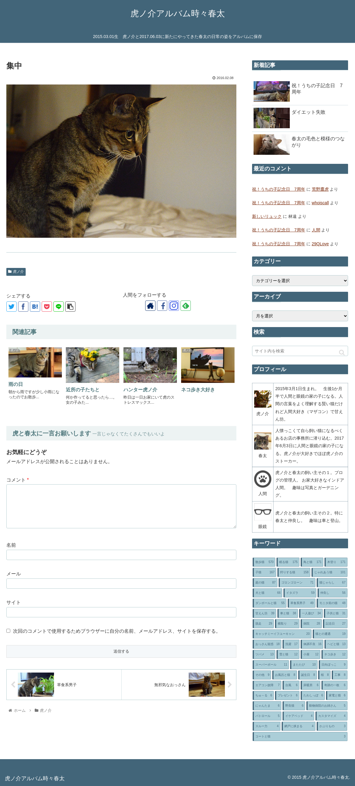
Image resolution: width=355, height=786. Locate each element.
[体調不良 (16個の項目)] (312, 644)
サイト (13, 602)
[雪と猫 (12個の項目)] (288, 654)
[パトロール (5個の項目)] (267, 716)
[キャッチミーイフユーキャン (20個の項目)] (282, 633)
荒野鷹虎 (320, 189)
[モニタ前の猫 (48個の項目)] (332, 603)
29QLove (320, 243)
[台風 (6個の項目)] (291, 685)
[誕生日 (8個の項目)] (307, 674)
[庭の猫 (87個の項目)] (265, 582)
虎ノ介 (16, 271)
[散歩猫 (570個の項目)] (264, 562)
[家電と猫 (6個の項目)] (336, 695)
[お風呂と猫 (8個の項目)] (284, 674)
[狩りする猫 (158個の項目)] (293, 572)
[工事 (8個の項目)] (339, 674)
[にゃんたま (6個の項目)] (267, 705)
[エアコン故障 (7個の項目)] (267, 685)
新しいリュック (267, 216)
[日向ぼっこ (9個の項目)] (333, 664)
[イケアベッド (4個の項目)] (298, 716)
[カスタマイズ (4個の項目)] (331, 716)
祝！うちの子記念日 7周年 (278, 189)
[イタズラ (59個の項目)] (299, 592)
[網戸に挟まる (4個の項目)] (298, 726)
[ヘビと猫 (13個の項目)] (336, 644)
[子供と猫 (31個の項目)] (335, 613)
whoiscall (320, 202)
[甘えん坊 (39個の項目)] (264, 613)
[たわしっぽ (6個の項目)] (313, 695)
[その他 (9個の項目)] (262, 674)
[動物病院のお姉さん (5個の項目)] (326, 705)
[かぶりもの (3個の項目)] (332, 726)
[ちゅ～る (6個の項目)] (263, 695)
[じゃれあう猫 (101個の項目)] (329, 572)
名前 (11, 545)
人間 (316, 230)
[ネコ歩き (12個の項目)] (334, 654)
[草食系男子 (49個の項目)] (301, 603)
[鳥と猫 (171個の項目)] (312, 562)
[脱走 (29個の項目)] (263, 623)
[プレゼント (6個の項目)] (287, 695)
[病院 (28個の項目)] (311, 623)
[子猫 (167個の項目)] (265, 572)
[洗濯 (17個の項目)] (291, 644)
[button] (342, 352)
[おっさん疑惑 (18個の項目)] (267, 644)
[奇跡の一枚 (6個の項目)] (334, 685)
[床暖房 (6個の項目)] (310, 685)
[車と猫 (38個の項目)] (287, 613)
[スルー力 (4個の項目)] (266, 726)
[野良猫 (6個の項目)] (294, 705)
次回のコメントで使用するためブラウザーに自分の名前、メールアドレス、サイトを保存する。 (117, 631)
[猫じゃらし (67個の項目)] (332, 582)
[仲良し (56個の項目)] (332, 592)
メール (13, 573)
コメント (17, 479)
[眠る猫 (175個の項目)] (288, 562)
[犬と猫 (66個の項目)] (268, 592)
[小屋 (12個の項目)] (310, 654)
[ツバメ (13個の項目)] (264, 654)
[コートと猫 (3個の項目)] (300, 736)
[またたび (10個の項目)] (303, 664)
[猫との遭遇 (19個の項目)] (330, 633)
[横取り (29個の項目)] (287, 623)
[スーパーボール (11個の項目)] (271, 664)
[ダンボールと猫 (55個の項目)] (269, 603)
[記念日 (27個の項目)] (335, 623)
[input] (300, 351)
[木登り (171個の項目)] (336, 562)
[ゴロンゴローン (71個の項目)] (297, 582)
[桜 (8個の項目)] (324, 674)
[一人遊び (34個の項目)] (311, 613)
